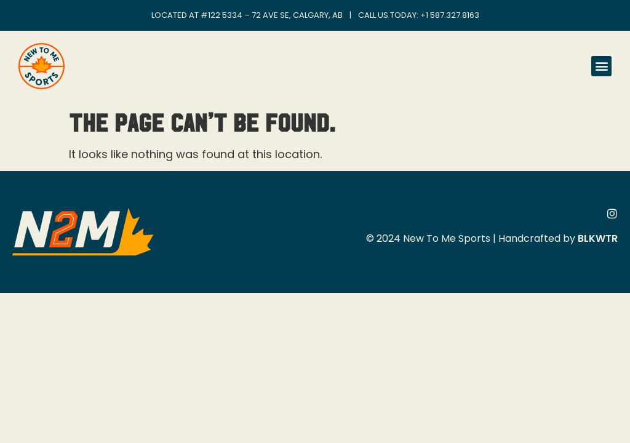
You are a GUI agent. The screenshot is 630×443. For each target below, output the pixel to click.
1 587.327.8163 (452, 15)
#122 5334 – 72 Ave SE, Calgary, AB (272, 15)
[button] (601, 66)
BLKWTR (598, 238)
